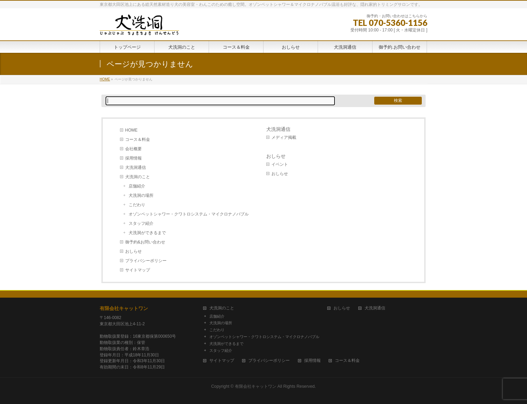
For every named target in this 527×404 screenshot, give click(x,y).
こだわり (137, 204)
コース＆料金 (137, 139)
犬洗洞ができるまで (147, 232)
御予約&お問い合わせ (145, 242)
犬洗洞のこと (137, 176)
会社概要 (133, 148)
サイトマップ (137, 270)
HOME (131, 130)
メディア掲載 (283, 137)
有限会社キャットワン (124, 308)
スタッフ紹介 (141, 223)
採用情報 (133, 158)
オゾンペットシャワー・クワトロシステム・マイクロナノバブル (189, 214)
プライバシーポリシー (146, 260)
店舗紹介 (137, 186)
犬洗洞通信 (135, 167)
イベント (279, 164)
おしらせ (133, 251)
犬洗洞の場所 (141, 195)
